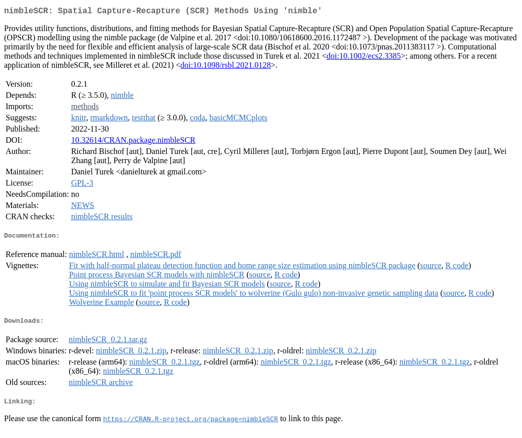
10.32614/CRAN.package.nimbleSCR (133, 142)
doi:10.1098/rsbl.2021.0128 (225, 67)
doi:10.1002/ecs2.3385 (364, 58)
